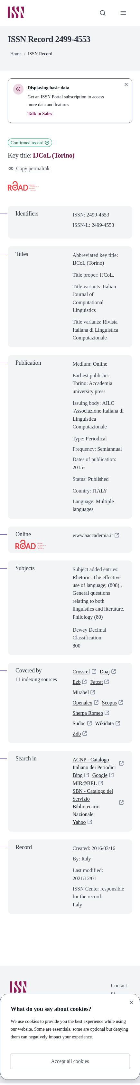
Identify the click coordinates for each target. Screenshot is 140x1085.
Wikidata (104, 724)
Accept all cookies (70, 1061)
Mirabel (81, 693)
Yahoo (79, 824)
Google (100, 777)
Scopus (109, 703)
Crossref (81, 672)
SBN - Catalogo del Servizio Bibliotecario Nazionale (93, 804)
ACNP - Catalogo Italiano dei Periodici (95, 764)
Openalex (83, 703)
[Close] (131, 1002)
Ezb (77, 682)
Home (16, 54)
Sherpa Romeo (88, 714)
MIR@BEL (85, 785)
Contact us (119, 991)
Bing (78, 777)
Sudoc (79, 724)
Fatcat (96, 682)
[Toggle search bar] (102, 13)
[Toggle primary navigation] (123, 13)
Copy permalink (29, 169)
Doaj (105, 672)
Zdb (77, 735)
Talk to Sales (39, 113)
